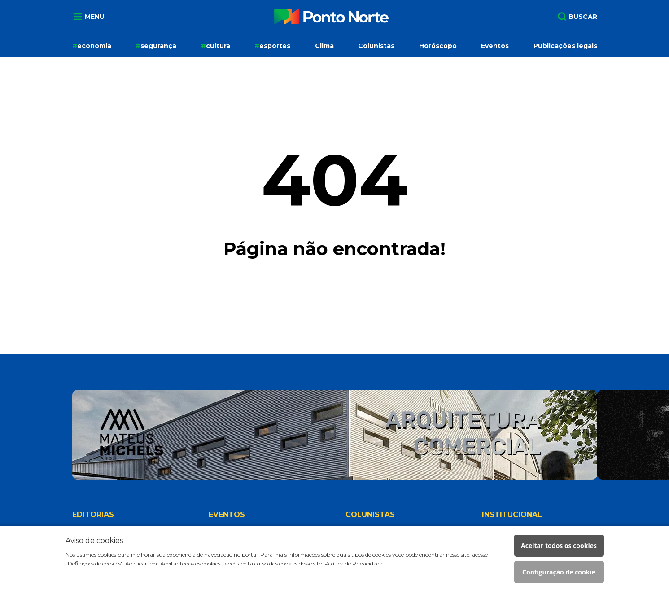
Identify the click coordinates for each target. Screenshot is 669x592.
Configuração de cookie (558, 572)
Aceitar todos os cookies (559, 545)
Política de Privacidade (353, 563)
